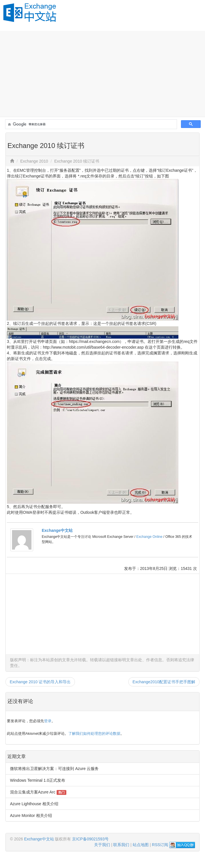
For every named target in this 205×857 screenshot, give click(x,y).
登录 (47, 721)
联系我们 (121, 844)
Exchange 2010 (34, 161)
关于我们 (102, 844)
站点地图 (141, 844)
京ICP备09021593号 (90, 839)
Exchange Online (149, 537)
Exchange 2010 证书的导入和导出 (40, 682)
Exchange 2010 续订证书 (76, 161)
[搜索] (90, 124)
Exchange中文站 (57, 530)
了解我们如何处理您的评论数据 (94, 733)
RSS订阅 (160, 844)
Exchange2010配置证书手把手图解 (164, 682)
